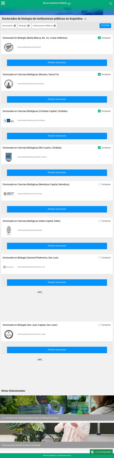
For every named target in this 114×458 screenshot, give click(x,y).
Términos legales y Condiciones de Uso (57, 455)
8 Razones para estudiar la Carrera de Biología (21, 445)
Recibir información (57, 63)
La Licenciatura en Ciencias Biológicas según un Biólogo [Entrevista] (30, 418)
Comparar (104, 37)
